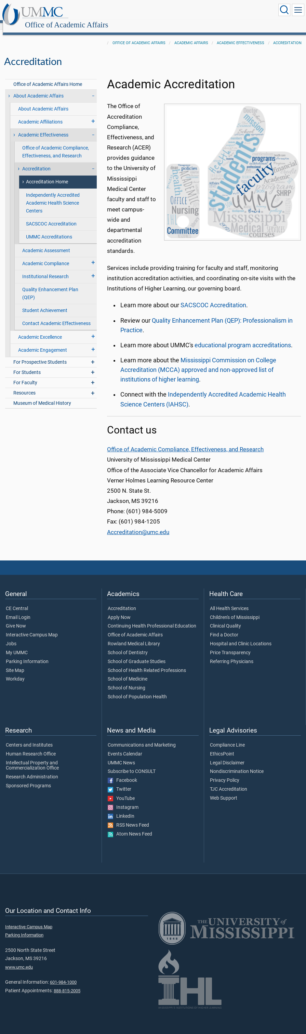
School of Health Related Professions (147, 663)
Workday (15, 671)
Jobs (11, 636)
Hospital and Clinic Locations (240, 636)
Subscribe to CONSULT (132, 764)
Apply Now (119, 610)
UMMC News (121, 755)
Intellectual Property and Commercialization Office (32, 758)
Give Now (16, 618)
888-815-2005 (67, 983)
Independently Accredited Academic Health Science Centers (53, 195)
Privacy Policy (224, 773)
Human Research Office (31, 746)
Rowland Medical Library (134, 636)
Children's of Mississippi (235, 610)
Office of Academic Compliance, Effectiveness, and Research (55, 144)
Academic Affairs (191, 35)
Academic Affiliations (40, 114)
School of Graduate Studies (136, 654)
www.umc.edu (19, 959)
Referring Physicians (231, 654)
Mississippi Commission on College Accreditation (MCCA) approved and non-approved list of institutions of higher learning (198, 362)
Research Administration (32, 769)
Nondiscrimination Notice (237, 764)
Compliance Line (227, 737)
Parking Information (27, 654)
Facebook (122, 773)
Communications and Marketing (142, 737)
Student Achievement (44, 303)
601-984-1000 (63, 974)
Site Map (15, 663)
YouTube (121, 791)
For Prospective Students (40, 355)
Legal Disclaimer (227, 755)
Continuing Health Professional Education (152, 618)
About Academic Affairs (38, 88)
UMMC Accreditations (49, 229)
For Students (27, 365)
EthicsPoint (222, 746)
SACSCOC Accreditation (51, 216)
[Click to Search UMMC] (284, 10)
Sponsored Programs (28, 778)
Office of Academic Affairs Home (47, 77)
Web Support (223, 790)
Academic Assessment (46, 243)
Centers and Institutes (29, 737)
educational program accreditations (243, 337)
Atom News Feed (130, 826)
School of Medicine (127, 671)
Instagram (123, 800)
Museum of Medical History (42, 396)
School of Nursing (126, 680)
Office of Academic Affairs (132, 11)
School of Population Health (137, 689)
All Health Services (229, 601)
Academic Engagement (42, 343)
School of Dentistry (128, 645)
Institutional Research (45, 269)
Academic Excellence (40, 330)
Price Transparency (230, 645)
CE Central (17, 601)
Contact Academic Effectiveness (56, 316)
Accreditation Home (47, 174)
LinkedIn (121, 809)
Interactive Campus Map (32, 627)
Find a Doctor (224, 627)
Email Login (18, 610)
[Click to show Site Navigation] (298, 10)
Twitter (119, 782)
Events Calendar (125, 746)
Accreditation (287, 35)
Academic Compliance (45, 256)
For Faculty (25, 375)
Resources (24, 385)
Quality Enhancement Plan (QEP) (50, 286)
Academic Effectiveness (240, 35)
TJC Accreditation (228, 782)
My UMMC (17, 645)
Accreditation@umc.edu (138, 524)
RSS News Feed (128, 817)
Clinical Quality (225, 618)
